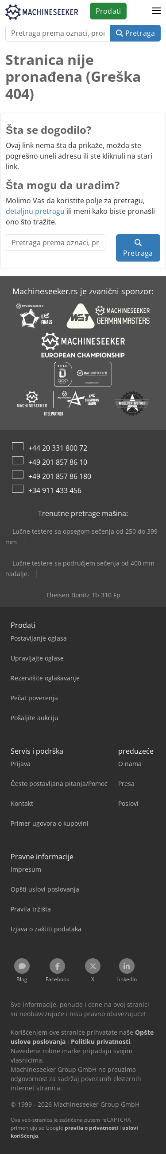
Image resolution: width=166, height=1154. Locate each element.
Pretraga (135, 33)
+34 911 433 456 (54, 490)
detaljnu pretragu (35, 211)
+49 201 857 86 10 (57, 462)
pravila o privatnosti (91, 1127)
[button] (156, 11)
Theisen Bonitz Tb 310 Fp (83, 595)
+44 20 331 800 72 (57, 448)
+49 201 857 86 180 (59, 476)
